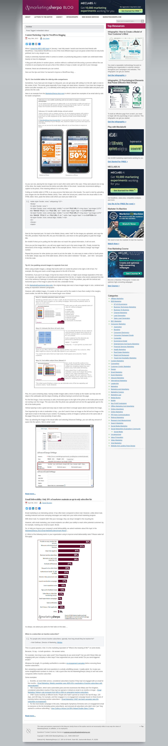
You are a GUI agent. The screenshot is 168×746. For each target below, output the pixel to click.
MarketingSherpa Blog (51, 7)
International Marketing (119, 381)
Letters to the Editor (43, 17)
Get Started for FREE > (118, 162)
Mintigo (59, 642)
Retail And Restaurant (121, 355)
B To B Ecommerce (120, 304)
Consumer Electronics (121, 332)
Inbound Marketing (117, 378)
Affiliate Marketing (117, 299)
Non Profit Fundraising (119, 403)
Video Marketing (116, 440)
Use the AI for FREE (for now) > (121, 204)
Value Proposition (117, 437)
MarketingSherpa (45, 531)
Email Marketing (116, 372)
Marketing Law (116, 395)
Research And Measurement (121, 420)
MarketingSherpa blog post (54, 93)
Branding (117, 330)
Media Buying (115, 398)
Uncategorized (116, 434)
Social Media (118, 432)
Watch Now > (113, 244)
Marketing (114, 386)
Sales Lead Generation (122, 318)
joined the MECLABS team (40, 49)
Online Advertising (117, 409)
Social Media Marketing (119, 426)
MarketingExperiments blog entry (41, 285)
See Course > (114, 286)
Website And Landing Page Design (123, 446)
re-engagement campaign (76, 663)
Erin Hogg (46, 38)
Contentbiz (117, 338)
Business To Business (121, 310)
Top (142, 726)
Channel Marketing (120, 313)
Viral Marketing (116, 443)
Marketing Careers (117, 392)
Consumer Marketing (118, 324)
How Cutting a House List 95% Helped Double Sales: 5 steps (72, 708)
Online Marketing (117, 412)
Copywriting (115, 364)
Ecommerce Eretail (120, 341)
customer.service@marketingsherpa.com (77, 732)
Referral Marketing (117, 417)
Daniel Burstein (47, 503)
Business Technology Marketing (125, 307)
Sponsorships (72, 17)
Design (113, 369)
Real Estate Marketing (121, 352)
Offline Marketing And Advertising (122, 406)
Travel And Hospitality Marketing (125, 358)
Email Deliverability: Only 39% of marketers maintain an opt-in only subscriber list (58, 499)
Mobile (113, 400)
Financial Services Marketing (124, 347)
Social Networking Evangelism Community (125, 429)
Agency (59, 17)
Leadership (115, 383)
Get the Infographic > (117, 75)
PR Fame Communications (120, 415)
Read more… (30, 494)
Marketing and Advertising (120, 389)
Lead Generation (119, 315)
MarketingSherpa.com (112, 17)
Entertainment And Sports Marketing (126, 344)
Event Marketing (116, 375)
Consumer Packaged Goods (124, 335)
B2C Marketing (116, 321)
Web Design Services (90, 17)
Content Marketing (117, 361)
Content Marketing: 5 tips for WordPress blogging (45, 35)
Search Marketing (117, 423)
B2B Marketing (116, 301)
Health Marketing (120, 349)
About (27, 17)
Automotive (118, 327)
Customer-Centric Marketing (121, 366)
